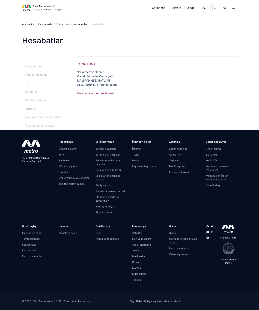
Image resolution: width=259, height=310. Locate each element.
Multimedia (138, 256)
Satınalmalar (29, 244)
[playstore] (227, 248)
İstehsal (136, 160)
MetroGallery (213, 185)
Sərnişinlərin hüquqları (108, 169)
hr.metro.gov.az (68, 232)
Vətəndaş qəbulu (179, 254)
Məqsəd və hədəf (32, 232)
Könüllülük (211, 160)
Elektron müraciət (32, 256)
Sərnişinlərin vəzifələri (108, 154)
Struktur (30, 108)
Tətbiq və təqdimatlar (108, 238)
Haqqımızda (45, 24)
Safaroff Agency (146, 301)
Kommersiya (29, 250)
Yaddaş (136, 279)
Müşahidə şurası (36, 100)
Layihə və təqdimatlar (144, 166)
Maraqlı (136, 267)
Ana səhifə (28, 24)
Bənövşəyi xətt (177, 166)
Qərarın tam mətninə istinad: (96, 93)
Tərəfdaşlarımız (31, 238)
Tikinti (135, 154)
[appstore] (227, 229)
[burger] (233, 7)
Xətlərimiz (158, 8)
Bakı (98, 232)
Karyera (176, 8)
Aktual (135, 250)
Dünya (136, 262)
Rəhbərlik (31, 91)
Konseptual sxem (179, 172)
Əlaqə (191, 8)
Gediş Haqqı (103, 185)
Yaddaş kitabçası (105, 206)
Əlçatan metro (104, 212)
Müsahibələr (139, 273)
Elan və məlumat (141, 238)
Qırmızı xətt (175, 154)
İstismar (136, 148)
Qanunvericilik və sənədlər (72, 24)
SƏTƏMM (211, 154)
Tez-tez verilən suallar (40, 125)
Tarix (28, 83)
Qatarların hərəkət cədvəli (110, 191)
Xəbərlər (137, 232)
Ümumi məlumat (36, 74)
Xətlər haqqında (178, 148)
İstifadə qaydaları (106, 148)
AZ (204, 7)
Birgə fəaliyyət (214, 148)
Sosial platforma (141, 244)
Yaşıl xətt (174, 160)
